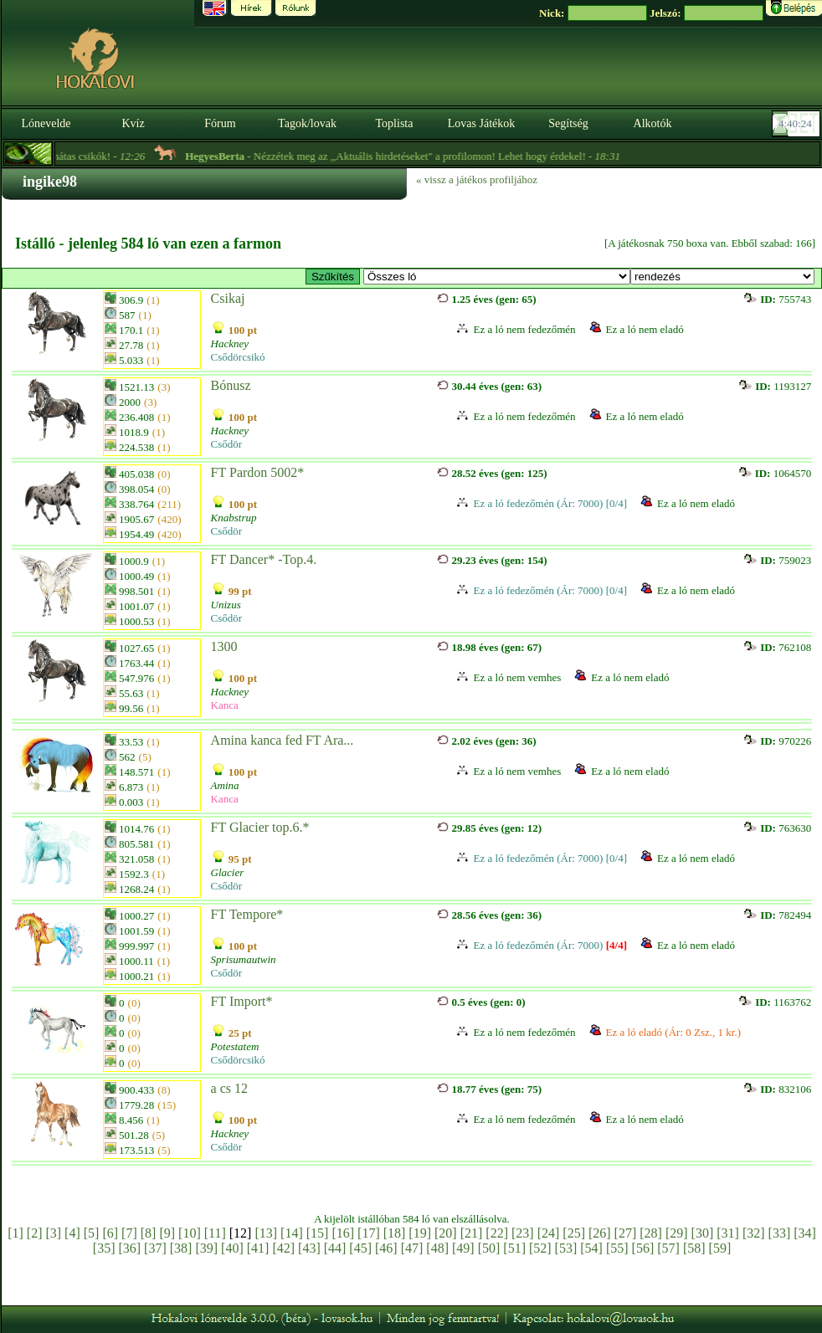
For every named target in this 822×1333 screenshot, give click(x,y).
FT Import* (242, 1001)
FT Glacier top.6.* (260, 827)
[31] (728, 1233)
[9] (167, 1233)
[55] (617, 1248)
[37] (155, 1248)
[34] (805, 1233)
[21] (471, 1233)
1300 (224, 646)
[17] (368, 1233)
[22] (496, 1233)
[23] (522, 1233)
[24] (548, 1233)
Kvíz (132, 123)
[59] (720, 1248)
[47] (412, 1248)
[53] (566, 1248)
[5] (92, 1233)
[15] (317, 1233)
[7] (129, 1233)
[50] (489, 1248)
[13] (265, 1233)
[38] (181, 1248)
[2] (35, 1233)
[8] (149, 1233)
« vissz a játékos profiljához (476, 179)
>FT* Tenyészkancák (496, 277)
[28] (651, 1233)
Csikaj (228, 298)
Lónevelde (45, 123)
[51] (514, 1248)
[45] (360, 1248)
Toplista (395, 123)
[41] (258, 1248)
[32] (753, 1233)
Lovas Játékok (481, 123)
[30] (702, 1233)
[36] (129, 1248)
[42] (283, 1248)
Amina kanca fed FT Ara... (282, 740)
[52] (540, 1248)
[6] (110, 1233)
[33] (779, 1233)
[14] (291, 1233)
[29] (676, 1233)
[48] (437, 1248)
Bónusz (231, 385)
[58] (694, 1248)
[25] (574, 1233)
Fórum (219, 123)
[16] (342, 1233)
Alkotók (653, 123)
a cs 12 (229, 1088)
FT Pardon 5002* (258, 472)
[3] (53, 1233)
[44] (335, 1248)
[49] (463, 1248)
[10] (189, 1233)
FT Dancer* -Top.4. (264, 559)
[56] (643, 1248)
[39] (206, 1248)
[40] (232, 1248)
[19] (419, 1233)
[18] (394, 1233)
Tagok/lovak (307, 123)
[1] (15, 1233)
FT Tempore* (247, 914)
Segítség (568, 123)
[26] (599, 1233)
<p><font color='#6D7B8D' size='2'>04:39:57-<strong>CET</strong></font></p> (798, 123)
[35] (104, 1248)
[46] (386, 1248)
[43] (309, 1248)
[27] (625, 1233)
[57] (668, 1248)
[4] (72, 1233)
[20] (445, 1233)
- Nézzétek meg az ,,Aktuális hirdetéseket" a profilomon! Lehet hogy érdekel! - (421, 156)
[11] (215, 1233)
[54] (591, 1248)
